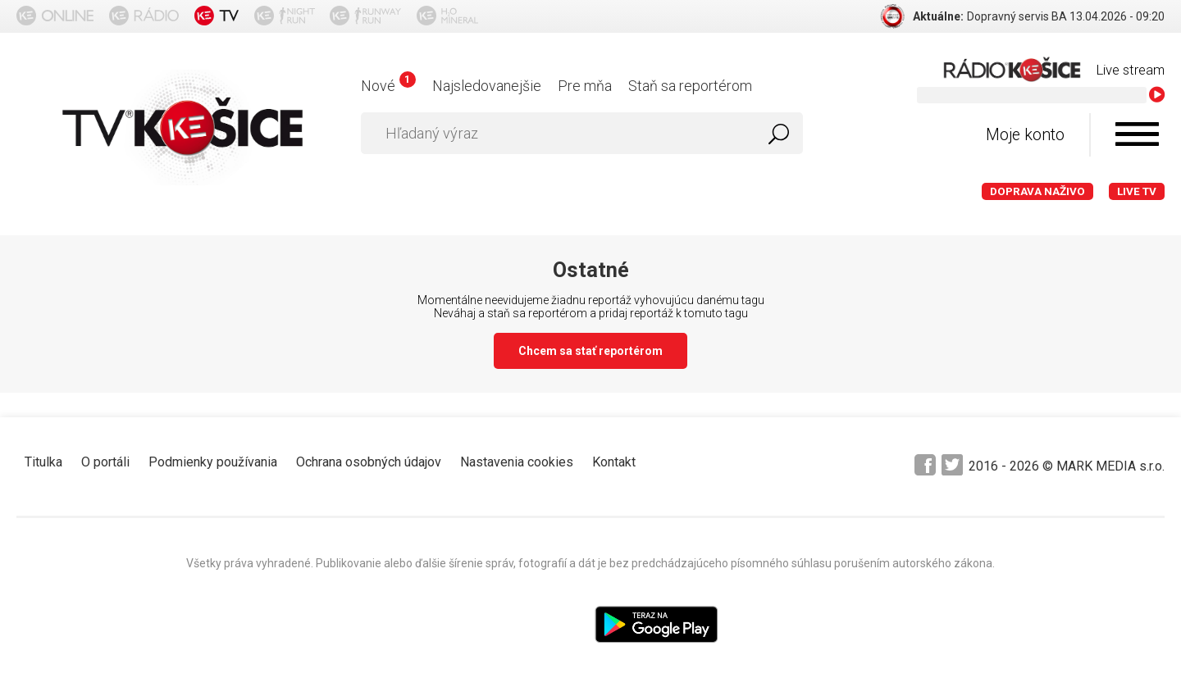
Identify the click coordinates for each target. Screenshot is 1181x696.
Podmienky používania (212, 462)
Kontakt (614, 462)
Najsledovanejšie (486, 85)
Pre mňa (585, 85)
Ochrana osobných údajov (368, 462)
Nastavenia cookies (516, 462)
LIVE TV (1136, 191)
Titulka (43, 462)
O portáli (105, 462)
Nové (388, 85)
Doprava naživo (1037, 191)
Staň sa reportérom (690, 85)
